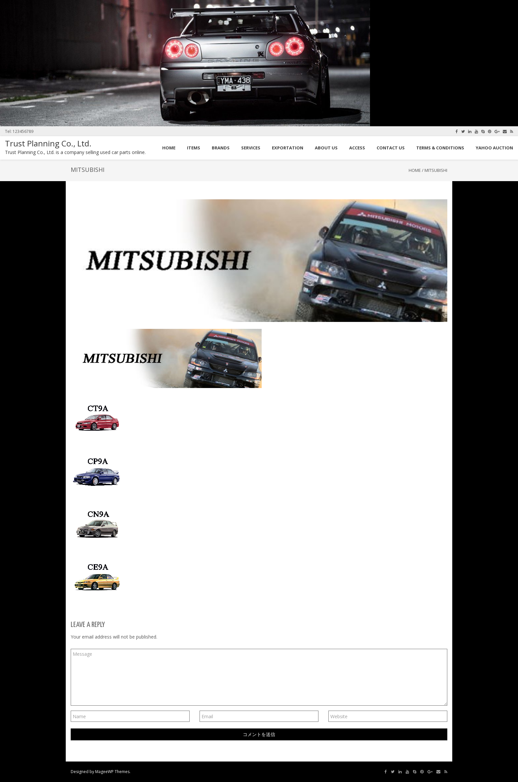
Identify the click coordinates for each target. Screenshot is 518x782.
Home (415, 170)
